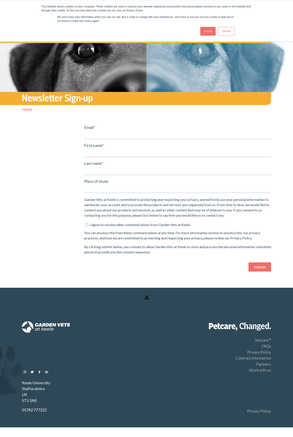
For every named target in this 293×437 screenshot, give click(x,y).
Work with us (260, 370)
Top (146, 302)
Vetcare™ (263, 340)
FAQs (266, 346)
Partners (263, 364)
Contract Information (253, 358)
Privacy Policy (259, 352)
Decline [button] (226, 31)
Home (27, 109)
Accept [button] (208, 31)
